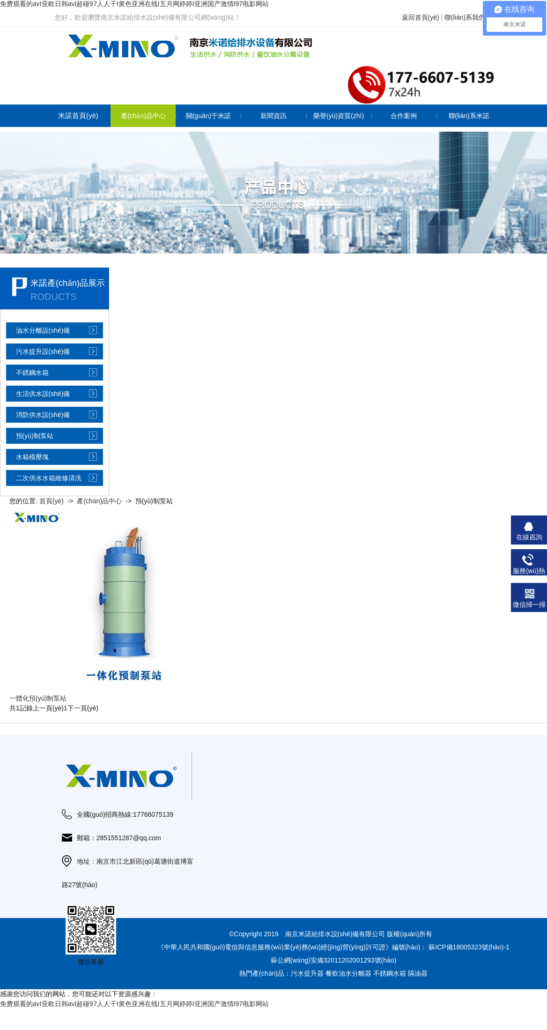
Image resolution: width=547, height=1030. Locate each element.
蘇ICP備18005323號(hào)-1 (469, 947)
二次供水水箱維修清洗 (48, 478)
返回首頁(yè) (420, 17)
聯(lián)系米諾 (469, 115)
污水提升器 (307, 973)
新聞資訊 (273, 115)
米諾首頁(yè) (78, 115)
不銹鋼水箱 (32, 372)
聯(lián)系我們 (464, 17)
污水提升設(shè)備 (43, 351)
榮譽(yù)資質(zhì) (338, 115)
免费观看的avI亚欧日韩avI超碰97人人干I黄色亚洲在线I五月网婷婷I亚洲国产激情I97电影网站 (134, 3)
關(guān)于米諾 (208, 115)
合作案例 (404, 115)
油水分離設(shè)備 (43, 330)
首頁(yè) (51, 501)
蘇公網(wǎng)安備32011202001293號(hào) (334, 960)
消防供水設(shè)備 (43, 414)
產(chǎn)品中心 (143, 115)
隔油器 (418, 973)
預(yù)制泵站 (34, 436)
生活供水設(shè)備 (43, 393)
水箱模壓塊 (32, 457)
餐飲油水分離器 (348, 973)
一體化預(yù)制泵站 (38, 698)
